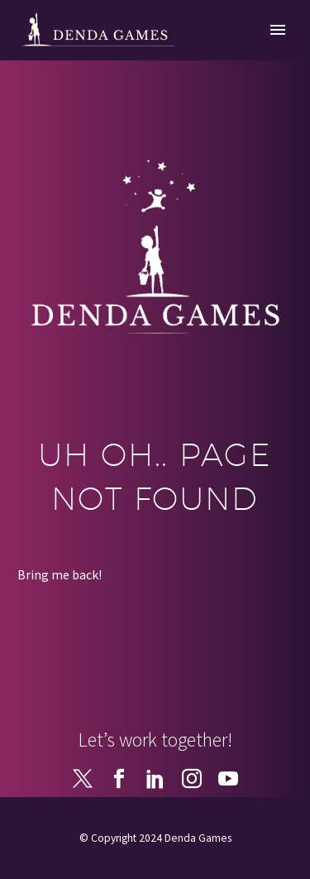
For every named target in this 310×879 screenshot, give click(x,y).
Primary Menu (277, 30)
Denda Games (198, 838)
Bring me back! (59, 574)
